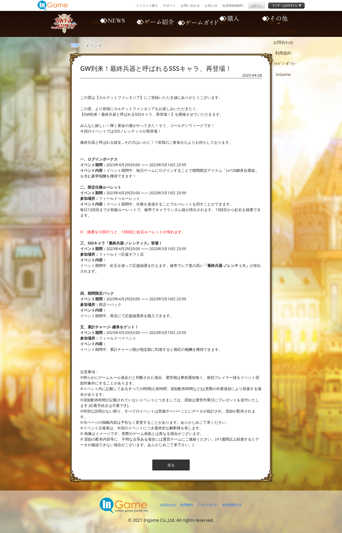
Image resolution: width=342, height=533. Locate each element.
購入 (243, 23)
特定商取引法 (232, 505)
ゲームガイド (197, 23)
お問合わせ (168, 505)
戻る (171, 465)
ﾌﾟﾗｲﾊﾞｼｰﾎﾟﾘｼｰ (207, 505)
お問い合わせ (190, 5)
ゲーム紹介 (152, 23)
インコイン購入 (147, 5)
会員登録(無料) (232, 5)
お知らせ (211, 5)
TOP (75, 45)
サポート (169, 5)
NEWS (107, 23)
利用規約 (186, 505)
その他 (288, 23)
